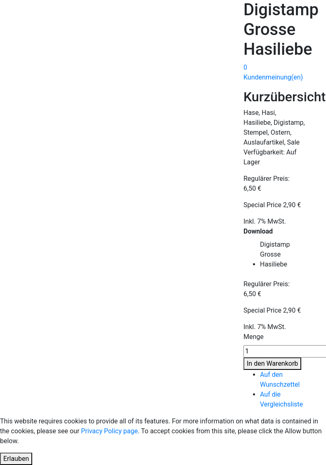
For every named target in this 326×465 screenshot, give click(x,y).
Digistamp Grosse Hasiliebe (275, 254)
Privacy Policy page (109, 431)
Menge (253, 337)
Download (258, 231)
